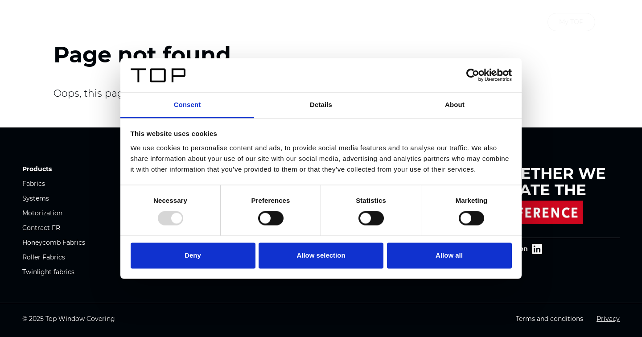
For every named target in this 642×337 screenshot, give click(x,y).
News (320, 22)
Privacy (608, 319)
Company (279, 22)
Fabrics (33, 184)
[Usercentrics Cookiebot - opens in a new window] (473, 75)
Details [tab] (321, 104)
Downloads (364, 22)
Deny (193, 255)
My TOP (571, 22)
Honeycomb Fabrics (53, 242)
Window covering (113, 22)
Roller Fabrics (43, 257)
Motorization (42, 213)
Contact (411, 22)
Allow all (449, 255)
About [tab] (455, 104)
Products (232, 22)
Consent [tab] (187, 104)
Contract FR (41, 228)
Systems (35, 198)
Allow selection (320, 255)
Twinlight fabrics (48, 272)
